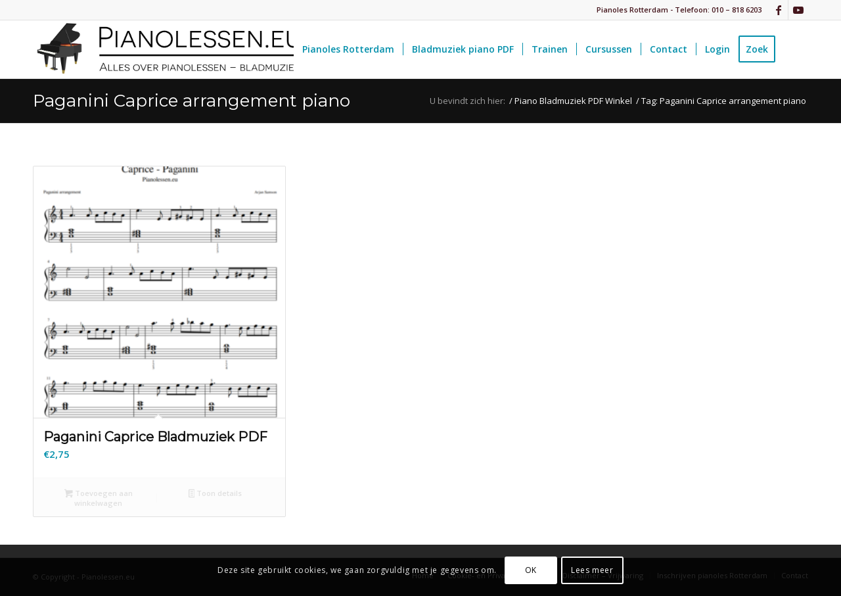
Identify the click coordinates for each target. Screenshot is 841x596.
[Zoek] (796, 49)
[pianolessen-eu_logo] (167, 49)
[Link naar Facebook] (778, 10)
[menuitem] (348, 49)
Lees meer (592, 570)
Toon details (215, 494)
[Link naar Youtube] (798, 10)
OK (531, 570)
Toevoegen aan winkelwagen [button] (98, 498)
